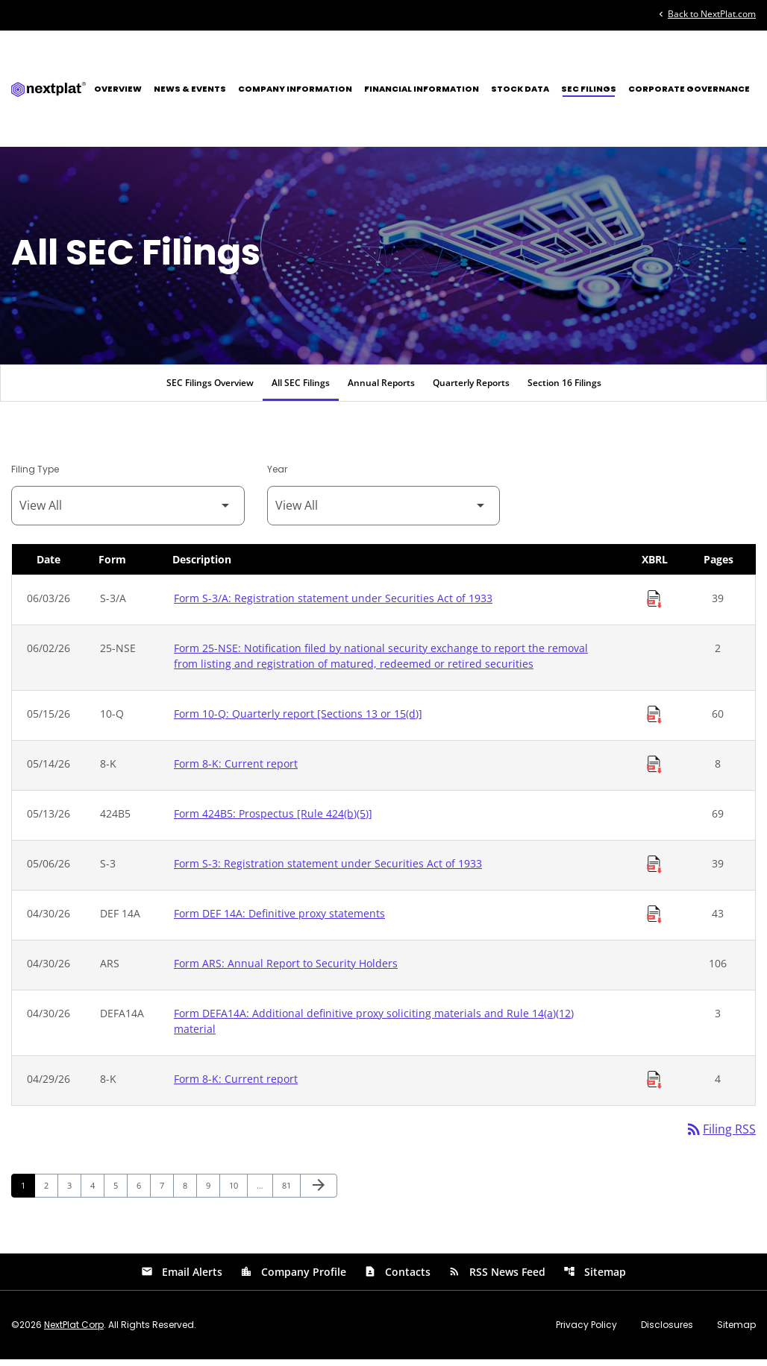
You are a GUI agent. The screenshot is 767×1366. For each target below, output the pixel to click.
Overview (118, 89)
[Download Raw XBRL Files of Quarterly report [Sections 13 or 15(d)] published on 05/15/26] (654, 721)
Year (277, 475)
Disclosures (667, 1331)
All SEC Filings (301, 388)
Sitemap (594, 1278)
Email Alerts (181, 1278)
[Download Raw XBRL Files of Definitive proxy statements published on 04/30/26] (654, 920)
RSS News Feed (496, 1278)
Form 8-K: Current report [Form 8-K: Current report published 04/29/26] (236, 1085)
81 (290, 1192)
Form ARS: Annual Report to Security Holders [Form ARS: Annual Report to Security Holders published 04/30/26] (286, 969)
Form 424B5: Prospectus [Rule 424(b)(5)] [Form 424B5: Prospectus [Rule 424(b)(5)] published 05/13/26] (273, 819)
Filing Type (35, 475)
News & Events (190, 89)
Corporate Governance (689, 89)
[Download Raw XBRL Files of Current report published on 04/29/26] (654, 1086)
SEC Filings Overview (210, 388)
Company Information (295, 89)
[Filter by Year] (384, 511)
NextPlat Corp (74, 1331)
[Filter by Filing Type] (128, 511)
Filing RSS (720, 1136)
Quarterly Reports (471, 388)
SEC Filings (588, 89)
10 (237, 1192)
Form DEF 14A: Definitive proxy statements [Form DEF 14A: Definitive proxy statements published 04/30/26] (279, 919)
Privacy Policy (586, 1331)
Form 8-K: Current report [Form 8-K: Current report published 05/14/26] (236, 769)
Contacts (397, 1278)
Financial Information (421, 89)
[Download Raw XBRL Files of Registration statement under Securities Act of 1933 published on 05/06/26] (654, 870)
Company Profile (293, 1278)
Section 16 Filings (564, 388)
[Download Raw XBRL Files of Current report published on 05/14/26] (654, 771)
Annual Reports (381, 388)
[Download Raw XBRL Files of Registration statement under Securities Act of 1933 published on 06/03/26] (654, 605)
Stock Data (520, 89)
